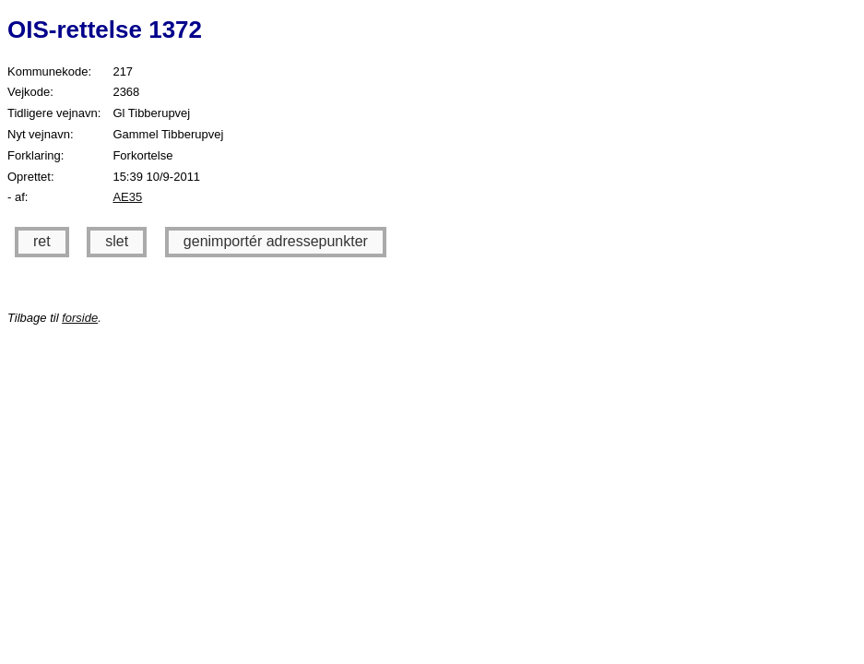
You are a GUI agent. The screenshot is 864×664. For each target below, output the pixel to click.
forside (80, 318)
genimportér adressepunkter (275, 241)
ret (42, 241)
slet (116, 241)
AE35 (127, 197)
